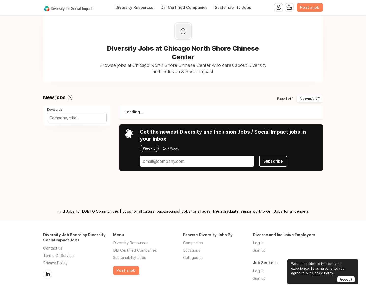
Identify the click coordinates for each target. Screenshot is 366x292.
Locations (191, 250)
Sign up (259, 250)
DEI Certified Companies (184, 7)
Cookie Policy (322, 273)
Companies (193, 242)
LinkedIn (47, 274)
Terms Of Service (58, 255)
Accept (346, 279)
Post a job (309, 7)
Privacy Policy (55, 262)
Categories (193, 257)
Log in (258, 242)
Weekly (149, 148)
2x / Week (171, 148)
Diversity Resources (134, 7)
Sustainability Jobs (233, 7)
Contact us (53, 248)
